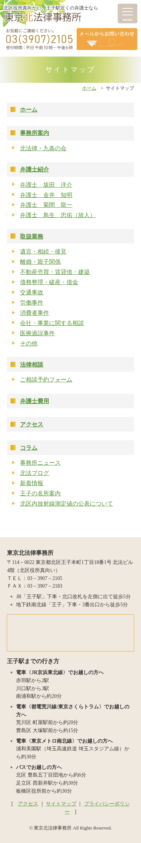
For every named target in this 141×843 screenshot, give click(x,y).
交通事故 (31, 292)
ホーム (89, 88)
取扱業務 (31, 236)
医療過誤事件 (37, 333)
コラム (28, 448)
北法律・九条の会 (43, 148)
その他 (28, 343)
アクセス (31, 424)
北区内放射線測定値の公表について (66, 503)
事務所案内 (34, 133)
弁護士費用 (34, 401)
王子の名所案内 (40, 493)
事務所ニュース (40, 463)
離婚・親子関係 (40, 262)
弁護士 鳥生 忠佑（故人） (58, 215)
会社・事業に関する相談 (52, 323)
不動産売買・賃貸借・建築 (55, 272)
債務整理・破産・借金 (49, 282)
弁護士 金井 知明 (46, 195)
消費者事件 (34, 313)
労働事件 (31, 302)
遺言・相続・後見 (43, 251)
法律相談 (31, 364)
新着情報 (31, 483)
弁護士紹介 (34, 169)
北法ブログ (34, 473)
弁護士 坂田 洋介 (46, 185)
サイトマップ (61, 804)
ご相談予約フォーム (46, 379)
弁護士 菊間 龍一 (46, 205)
